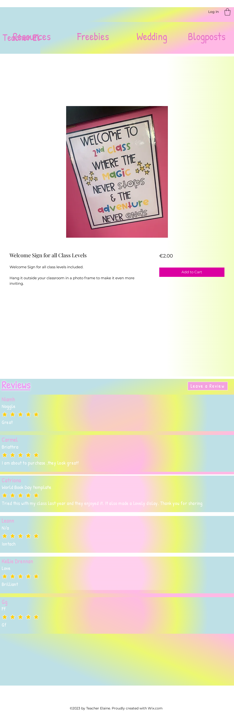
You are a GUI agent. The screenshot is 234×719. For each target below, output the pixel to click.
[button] (227, 12)
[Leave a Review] (208, 386)
